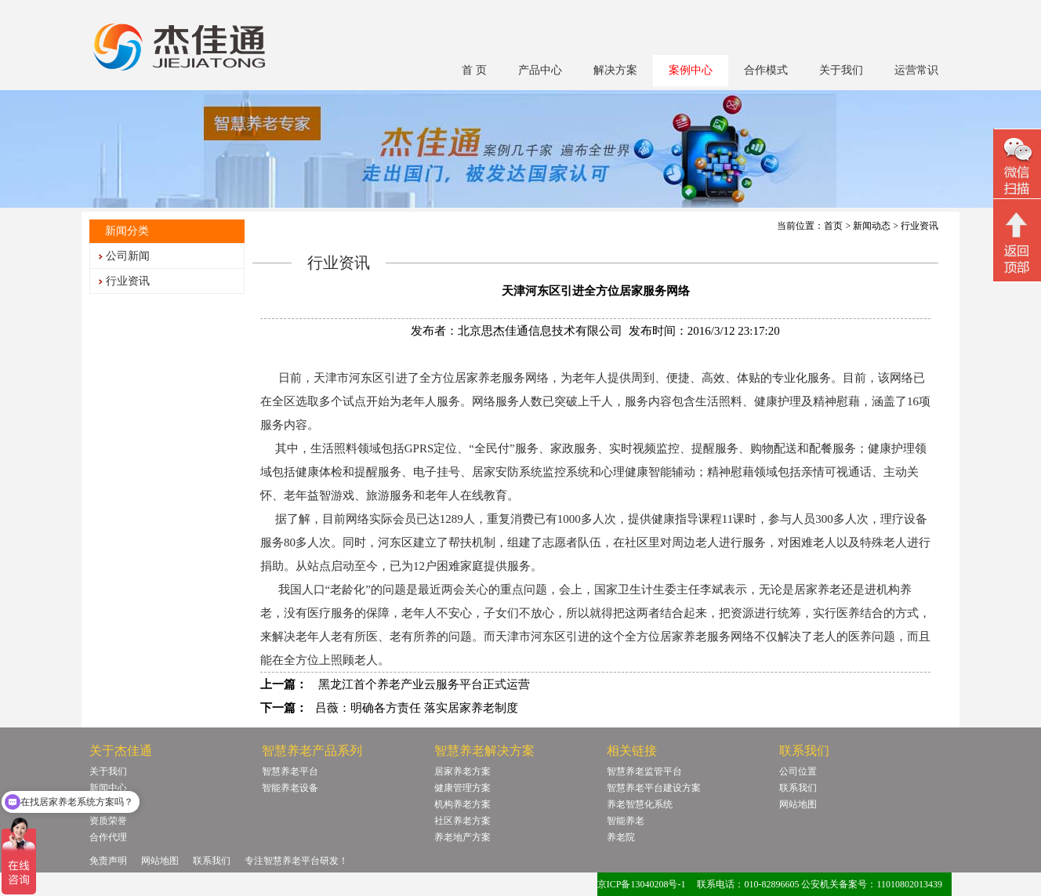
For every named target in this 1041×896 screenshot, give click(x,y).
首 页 (474, 70)
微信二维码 (1017, 165)
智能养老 (625, 820)
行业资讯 (128, 281)
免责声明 (108, 860)
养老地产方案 (462, 837)
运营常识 (916, 70)
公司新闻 (128, 256)
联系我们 (798, 787)
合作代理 (108, 837)
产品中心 (540, 70)
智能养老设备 (290, 787)
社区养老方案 (462, 820)
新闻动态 (871, 225)
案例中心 (691, 70)
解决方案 (615, 70)
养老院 (621, 837)
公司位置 (798, 771)
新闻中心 (108, 787)
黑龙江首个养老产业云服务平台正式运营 (422, 684)
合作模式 (766, 70)
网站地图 (798, 804)
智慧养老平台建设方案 (654, 787)
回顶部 (1017, 242)
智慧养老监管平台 (644, 771)
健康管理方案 (462, 787)
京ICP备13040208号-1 (641, 884)
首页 (833, 225)
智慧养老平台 (290, 771)
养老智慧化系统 (640, 804)
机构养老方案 (462, 804)
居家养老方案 (462, 771)
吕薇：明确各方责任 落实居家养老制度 (416, 708)
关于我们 (841, 70)
